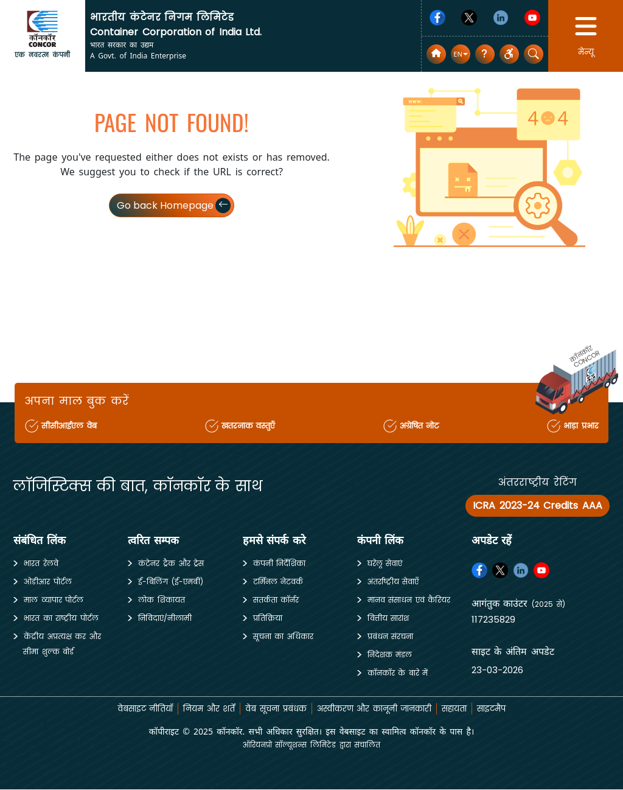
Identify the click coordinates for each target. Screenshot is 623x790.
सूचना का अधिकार (283, 636)
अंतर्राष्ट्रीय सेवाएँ (393, 581)
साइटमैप (502, 708)
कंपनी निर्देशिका (279, 563)
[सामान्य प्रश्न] (484, 54)
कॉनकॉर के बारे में (397, 673)
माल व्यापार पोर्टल (53, 600)
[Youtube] (532, 17)
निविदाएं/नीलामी (165, 618)
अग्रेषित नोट (419, 426)
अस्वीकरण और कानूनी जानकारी (377, 708)
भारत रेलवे (41, 563)
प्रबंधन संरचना (390, 636)
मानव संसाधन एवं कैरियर (409, 600)
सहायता (463, 708)
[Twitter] (469, 17)
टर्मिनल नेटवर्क (278, 581)
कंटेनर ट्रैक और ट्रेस (171, 563)
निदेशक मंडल (389, 654)
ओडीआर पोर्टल (48, 581)
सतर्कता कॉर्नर (276, 600)
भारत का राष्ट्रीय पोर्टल (61, 618)
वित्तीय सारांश (388, 618)
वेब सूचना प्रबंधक (273, 708)
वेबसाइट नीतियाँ (134, 708)
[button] (460, 54)
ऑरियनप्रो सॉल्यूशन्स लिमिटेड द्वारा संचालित (311, 744)
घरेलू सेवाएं (385, 563)
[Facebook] (437, 17)
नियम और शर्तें (202, 708)
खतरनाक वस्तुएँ (249, 426)
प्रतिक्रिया (267, 618)
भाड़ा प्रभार (579, 426)
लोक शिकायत (161, 600)
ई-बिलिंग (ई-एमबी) (170, 581)
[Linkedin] (501, 17)
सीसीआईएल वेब (71, 426)
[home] (42, 28)
